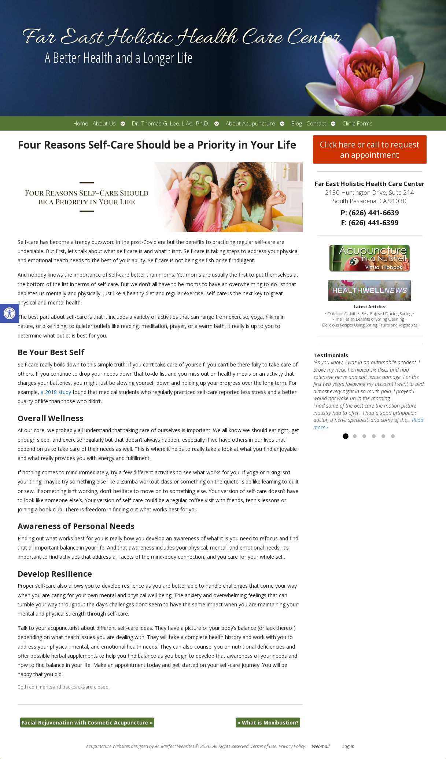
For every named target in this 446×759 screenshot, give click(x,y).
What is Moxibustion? (268, 722)
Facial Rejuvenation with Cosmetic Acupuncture (87, 722)
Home (80, 123)
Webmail (320, 746)
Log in (348, 746)
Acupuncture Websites (108, 746)
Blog (296, 123)
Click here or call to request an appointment (370, 149)
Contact (316, 123)
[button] (9, 313)
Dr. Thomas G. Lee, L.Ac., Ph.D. (171, 123)
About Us (104, 123)
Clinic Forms (357, 123)
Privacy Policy (292, 746)
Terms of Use (263, 746)
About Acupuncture (250, 123)
